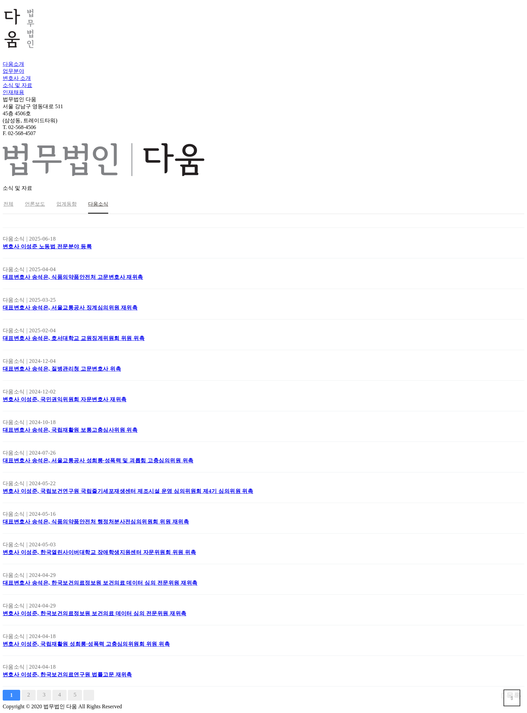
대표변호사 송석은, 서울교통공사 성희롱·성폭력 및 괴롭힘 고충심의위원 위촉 (98, 460)
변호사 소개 (17, 78)
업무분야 (13, 71)
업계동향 (66, 204)
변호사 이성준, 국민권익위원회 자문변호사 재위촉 (64, 399)
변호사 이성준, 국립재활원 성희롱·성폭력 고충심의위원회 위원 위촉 (86, 644)
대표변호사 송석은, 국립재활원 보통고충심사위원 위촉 (70, 430)
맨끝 (88, 695)
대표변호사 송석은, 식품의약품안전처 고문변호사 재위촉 (73, 277)
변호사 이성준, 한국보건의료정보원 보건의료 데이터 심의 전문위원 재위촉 (95, 613)
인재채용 (13, 92)
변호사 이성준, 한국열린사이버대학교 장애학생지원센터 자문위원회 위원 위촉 (99, 552)
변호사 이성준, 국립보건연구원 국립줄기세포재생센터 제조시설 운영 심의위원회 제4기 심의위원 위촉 (128, 491)
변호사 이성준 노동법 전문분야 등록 (47, 246)
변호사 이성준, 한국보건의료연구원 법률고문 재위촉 (67, 674)
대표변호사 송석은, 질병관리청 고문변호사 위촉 (62, 369)
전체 (8, 204)
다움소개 (13, 64)
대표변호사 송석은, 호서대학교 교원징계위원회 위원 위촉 (74, 338)
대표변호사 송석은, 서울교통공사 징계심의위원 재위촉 (70, 307)
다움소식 (98, 204)
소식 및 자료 (17, 85)
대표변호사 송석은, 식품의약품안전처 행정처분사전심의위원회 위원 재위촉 (96, 522)
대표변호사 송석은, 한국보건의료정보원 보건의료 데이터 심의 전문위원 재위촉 (100, 583)
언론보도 (35, 204)
